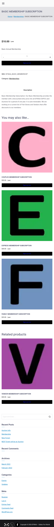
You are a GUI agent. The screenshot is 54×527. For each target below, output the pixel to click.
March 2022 (6, 464)
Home (10, 16)
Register (5, 497)
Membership (6, 434)
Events (4, 481)
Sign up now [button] (27, 185)
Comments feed (7, 508)
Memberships (19, 16)
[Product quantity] (27, 56)
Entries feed (6, 504)
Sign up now (27, 63)
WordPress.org (7, 512)
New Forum (6, 438)
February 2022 (7, 468)
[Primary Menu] (3, 3)
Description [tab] (28, 90)
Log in (4, 501)
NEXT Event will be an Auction (13, 442)
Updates (5, 484)
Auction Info (6, 430)
